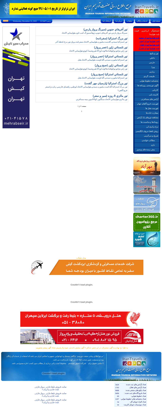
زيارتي (152, 72)
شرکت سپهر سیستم (77, 363)
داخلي (152, 58)
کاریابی (155, 90)
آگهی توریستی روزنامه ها (147, 85)
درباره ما (118, 21)
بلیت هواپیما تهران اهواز (149, 45)
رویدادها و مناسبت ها (149, 122)
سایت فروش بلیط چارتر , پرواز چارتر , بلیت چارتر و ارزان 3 (50, 401)
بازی (153, 145)
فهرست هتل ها (151, 108)
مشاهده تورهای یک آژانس (147, 117)
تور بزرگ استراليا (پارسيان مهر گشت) (106, 83)
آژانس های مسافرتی (149, 99)
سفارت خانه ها (152, 113)
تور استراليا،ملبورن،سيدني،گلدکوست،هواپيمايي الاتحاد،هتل (102, 60)
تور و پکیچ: (153, 53)
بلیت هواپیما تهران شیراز (149, 48)
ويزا (153, 67)
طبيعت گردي (149, 76)
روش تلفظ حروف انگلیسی (147, 131)
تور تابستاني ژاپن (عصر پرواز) (110, 47)
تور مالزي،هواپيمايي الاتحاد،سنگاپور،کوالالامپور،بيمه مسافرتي (101, 99)
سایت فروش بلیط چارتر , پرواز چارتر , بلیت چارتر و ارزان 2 (50, 394)
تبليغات (129, 21)
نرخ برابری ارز (152, 126)
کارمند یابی (153, 94)
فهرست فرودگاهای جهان (147, 104)
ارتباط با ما (106, 21)
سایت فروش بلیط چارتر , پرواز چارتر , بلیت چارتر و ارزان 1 (50, 388)
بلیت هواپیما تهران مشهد (149, 38)
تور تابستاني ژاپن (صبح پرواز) (111, 65)
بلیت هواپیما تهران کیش (149, 41)
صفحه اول (156, 21)
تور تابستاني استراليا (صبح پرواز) (109, 74)
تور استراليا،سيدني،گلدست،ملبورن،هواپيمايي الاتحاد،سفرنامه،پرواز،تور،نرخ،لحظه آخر (91, 42)
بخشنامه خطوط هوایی (149, 81)
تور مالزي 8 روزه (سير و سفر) (110, 95)
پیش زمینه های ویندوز (146, 149)
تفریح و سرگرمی (151, 136)
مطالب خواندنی (148, 140)
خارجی (152, 62)
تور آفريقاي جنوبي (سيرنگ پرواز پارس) (105, 29)
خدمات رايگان (142, 21)
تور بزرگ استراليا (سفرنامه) (111, 38)
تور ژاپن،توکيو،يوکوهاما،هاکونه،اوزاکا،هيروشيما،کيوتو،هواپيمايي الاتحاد (98, 51)
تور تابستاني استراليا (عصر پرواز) (108, 56)
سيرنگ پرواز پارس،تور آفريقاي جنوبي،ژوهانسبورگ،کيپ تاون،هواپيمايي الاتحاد (94, 33)
